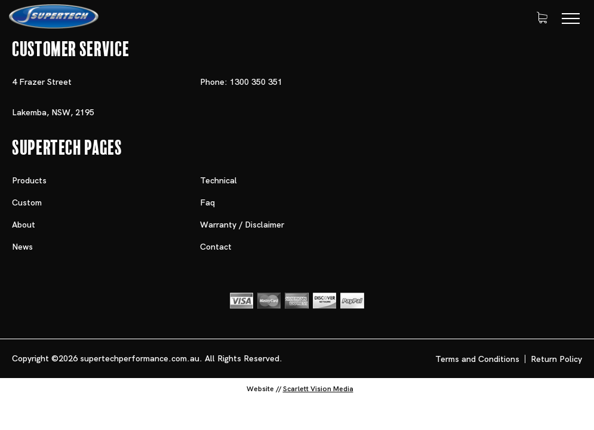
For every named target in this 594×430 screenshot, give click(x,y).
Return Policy (556, 359)
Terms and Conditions (477, 359)
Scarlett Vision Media (318, 389)
